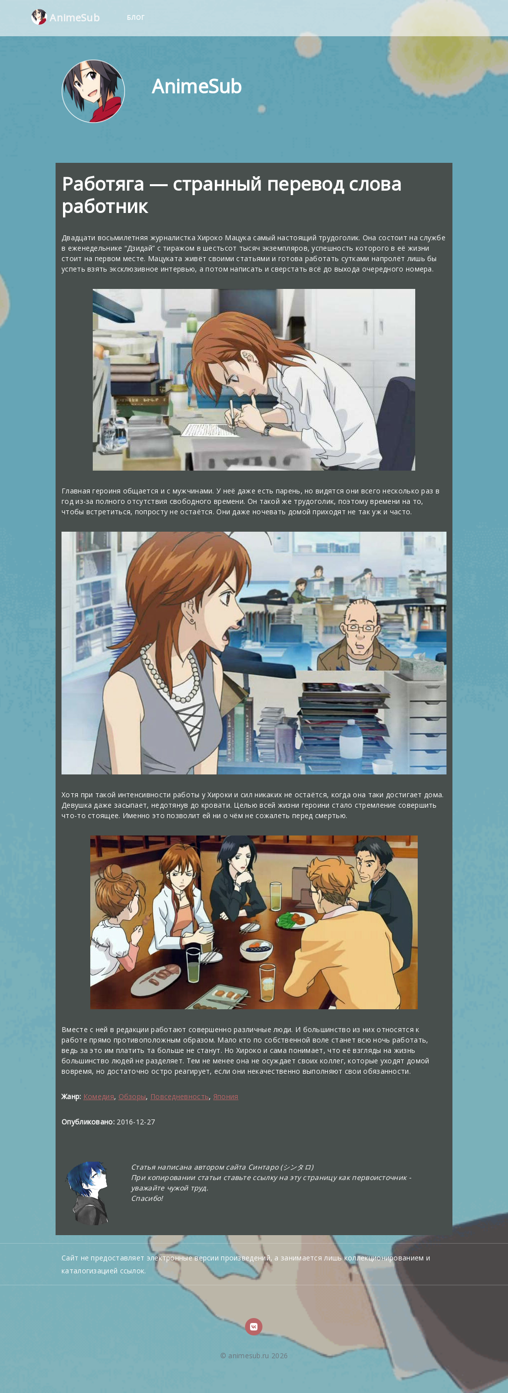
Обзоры (132, 1096)
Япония (226, 1096)
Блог (137, 17)
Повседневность (179, 1096)
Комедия (98, 1096)
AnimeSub (66, 17)
